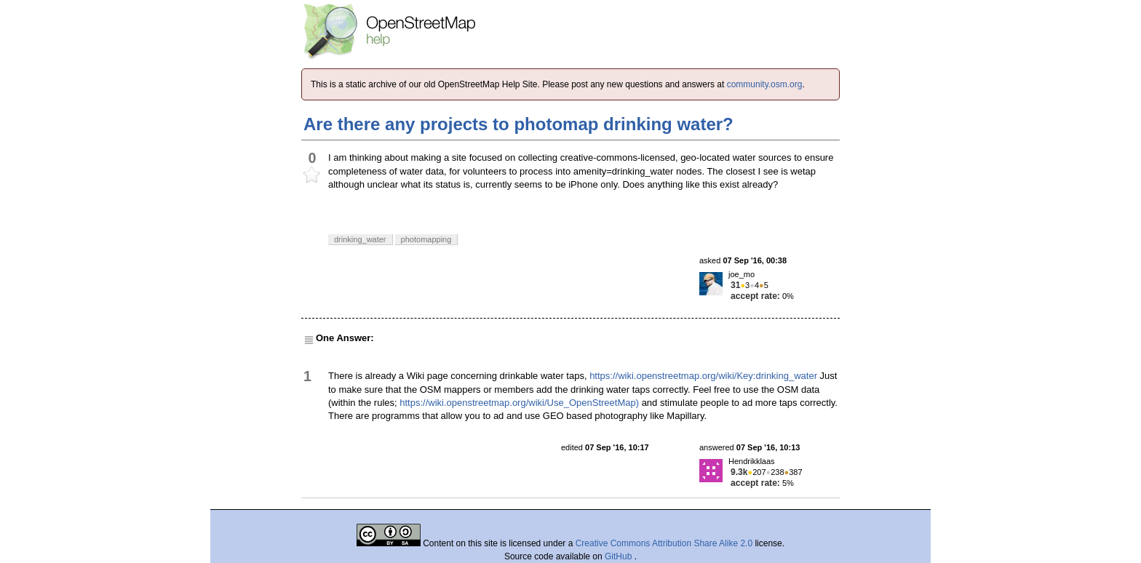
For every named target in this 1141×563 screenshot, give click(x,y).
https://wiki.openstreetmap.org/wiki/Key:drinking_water (703, 375)
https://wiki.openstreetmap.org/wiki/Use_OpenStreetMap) (519, 402)
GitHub (620, 556)
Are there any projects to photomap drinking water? (518, 124)
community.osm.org (765, 84)
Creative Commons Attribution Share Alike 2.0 (664, 543)
